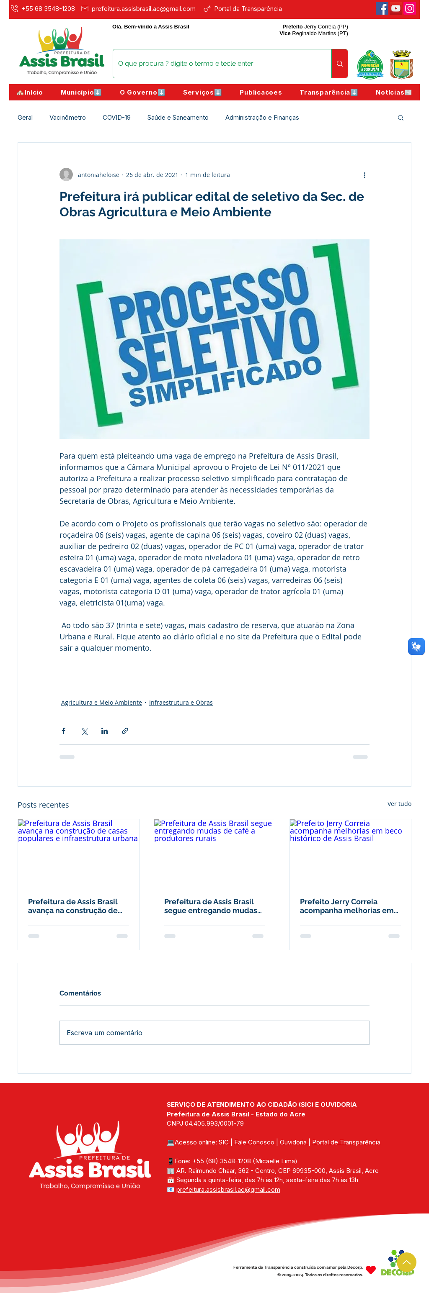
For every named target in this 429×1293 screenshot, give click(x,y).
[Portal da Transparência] (248, 8)
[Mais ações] (364, 174)
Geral (25, 117)
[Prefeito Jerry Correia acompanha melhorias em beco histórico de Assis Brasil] (350, 853)
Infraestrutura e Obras (181, 702)
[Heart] (370, 1270)
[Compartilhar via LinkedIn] (105, 731)
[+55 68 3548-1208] (43, 8)
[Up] (406, 1262)
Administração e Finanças (262, 117)
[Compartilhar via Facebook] (63, 731)
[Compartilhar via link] (125, 731)
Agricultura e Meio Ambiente (101, 702)
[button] (81, 92)
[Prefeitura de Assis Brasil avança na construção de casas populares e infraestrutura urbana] (78, 853)
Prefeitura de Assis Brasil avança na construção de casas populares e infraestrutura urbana (73, 906)
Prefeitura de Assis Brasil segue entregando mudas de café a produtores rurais (213, 906)
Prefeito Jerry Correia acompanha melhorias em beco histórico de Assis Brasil (347, 906)
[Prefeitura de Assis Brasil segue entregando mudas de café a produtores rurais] (214, 853)
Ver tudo (399, 804)
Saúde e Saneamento (178, 117)
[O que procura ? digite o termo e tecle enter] (216, 63)
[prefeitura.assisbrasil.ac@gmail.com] (140, 8)
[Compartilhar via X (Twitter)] (84, 731)
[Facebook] (382, 8)
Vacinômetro (67, 117)
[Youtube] (396, 8)
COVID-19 (117, 117)
